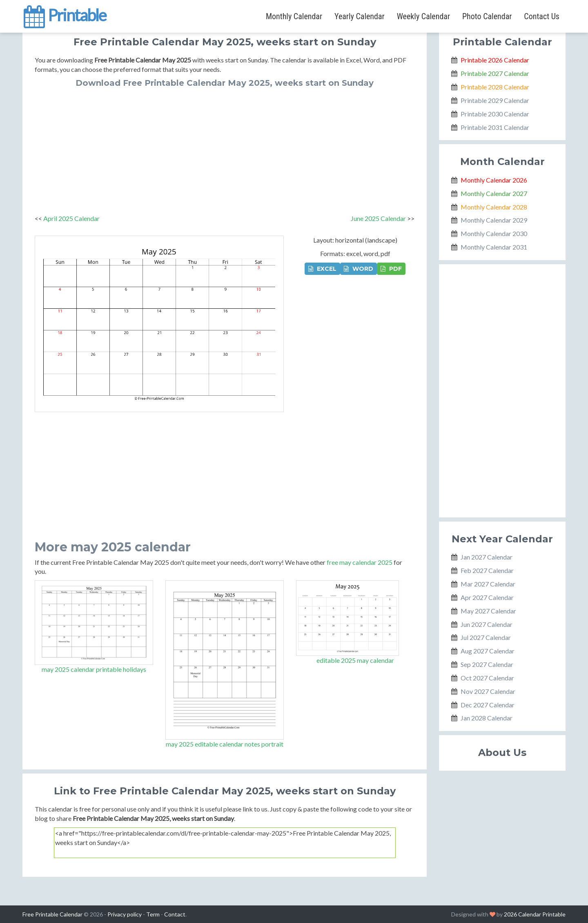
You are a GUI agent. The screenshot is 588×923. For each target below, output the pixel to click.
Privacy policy (124, 914)
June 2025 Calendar (378, 218)
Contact (174, 914)
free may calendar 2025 (359, 562)
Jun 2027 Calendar (486, 624)
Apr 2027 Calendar (487, 597)
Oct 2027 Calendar (487, 678)
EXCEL (322, 268)
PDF (391, 268)
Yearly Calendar (359, 16)
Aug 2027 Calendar (487, 651)
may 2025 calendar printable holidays (94, 669)
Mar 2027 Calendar (488, 584)
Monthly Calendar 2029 (494, 220)
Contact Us (541, 16)
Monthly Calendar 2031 (494, 247)
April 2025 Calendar (71, 218)
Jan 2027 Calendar (486, 557)
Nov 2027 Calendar (488, 691)
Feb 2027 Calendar (487, 570)
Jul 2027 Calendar (486, 637)
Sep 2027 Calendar (487, 664)
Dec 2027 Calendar (487, 705)
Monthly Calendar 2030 (494, 233)
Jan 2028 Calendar (486, 718)
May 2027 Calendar (488, 611)
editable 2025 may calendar (355, 660)
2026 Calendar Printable (535, 914)
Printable (64, 14)
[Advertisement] (224, 148)
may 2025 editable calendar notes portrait (224, 744)
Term (153, 914)
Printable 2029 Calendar (495, 100)
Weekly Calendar (423, 16)
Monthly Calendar (294, 16)
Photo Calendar (487, 16)
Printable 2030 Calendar (495, 114)
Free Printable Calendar (52, 914)
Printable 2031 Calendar (495, 127)
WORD (358, 268)
